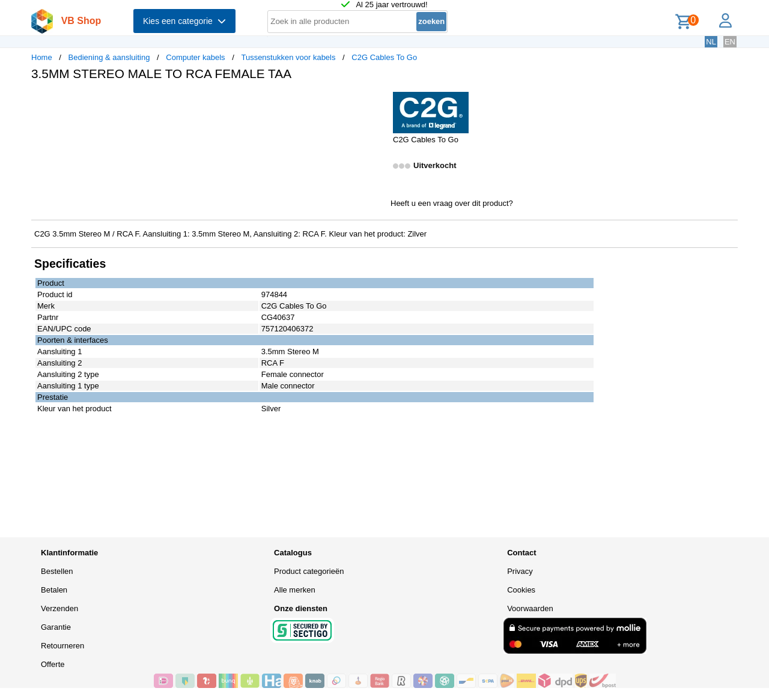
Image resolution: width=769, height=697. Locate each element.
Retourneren (62, 645)
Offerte (53, 664)
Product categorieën (309, 571)
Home (41, 57)
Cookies (521, 589)
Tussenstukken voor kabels (288, 57)
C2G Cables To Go (384, 57)
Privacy (520, 571)
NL (711, 41)
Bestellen (57, 571)
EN (730, 41)
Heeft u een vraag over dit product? (452, 203)
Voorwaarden (530, 608)
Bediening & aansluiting (109, 57)
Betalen (54, 589)
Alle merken (294, 589)
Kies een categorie (184, 21)
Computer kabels (195, 57)
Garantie (56, 627)
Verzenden (59, 608)
